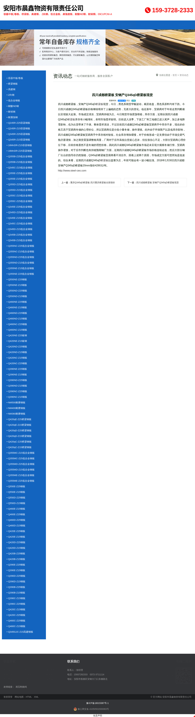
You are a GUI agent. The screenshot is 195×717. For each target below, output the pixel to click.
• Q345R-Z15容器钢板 (18, 139)
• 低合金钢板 (13, 100)
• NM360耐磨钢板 (16, 413)
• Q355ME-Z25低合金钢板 (20, 480)
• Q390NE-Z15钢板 (17, 374)
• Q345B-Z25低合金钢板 (20, 234)
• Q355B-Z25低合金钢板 (20, 156)
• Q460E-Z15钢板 (16, 508)
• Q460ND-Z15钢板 (17, 318)
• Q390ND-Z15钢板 (17, 385)
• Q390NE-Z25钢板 (17, 369)
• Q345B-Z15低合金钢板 (20, 240)
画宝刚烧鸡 (21, 687)
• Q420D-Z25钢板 (16, 542)
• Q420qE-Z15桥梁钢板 (19, 424)
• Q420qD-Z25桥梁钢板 (19, 430)
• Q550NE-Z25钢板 (17, 279)
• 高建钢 (11, 89)
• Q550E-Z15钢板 (16, 492)
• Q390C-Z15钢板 (16, 598)
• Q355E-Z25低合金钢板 (20, 173)
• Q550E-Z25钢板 (16, 486)
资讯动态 (126, 24)
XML (36, 697)
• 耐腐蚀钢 (12, 117)
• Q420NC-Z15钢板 (17, 357)
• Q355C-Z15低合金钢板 (20, 195)
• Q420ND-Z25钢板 (17, 346)
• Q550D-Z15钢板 (16, 503)
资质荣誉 (145, 24)
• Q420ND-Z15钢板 (17, 352)
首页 (175, 75)
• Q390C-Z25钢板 (16, 603)
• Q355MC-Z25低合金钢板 (21, 458)
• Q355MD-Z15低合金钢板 (21, 469)
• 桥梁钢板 (12, 83)
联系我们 (184, 24)
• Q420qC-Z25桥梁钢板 (19, 441)
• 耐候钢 (11, 111)
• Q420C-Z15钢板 (16, 609)
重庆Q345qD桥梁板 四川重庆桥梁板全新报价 (92, 182)
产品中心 (50, 24)
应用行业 (88, 24)
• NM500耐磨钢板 (16, 402)
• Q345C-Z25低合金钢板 (20, 223)
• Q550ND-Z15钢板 (17, 296)
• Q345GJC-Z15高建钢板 (20, 631)
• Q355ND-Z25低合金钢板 (20, 257)
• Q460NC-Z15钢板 (17, 329)
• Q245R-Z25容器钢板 (18, 122)
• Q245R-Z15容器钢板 (18, 128)
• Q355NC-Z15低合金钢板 (20, 251)
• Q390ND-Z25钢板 (17, 380)
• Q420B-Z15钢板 (16, 559)
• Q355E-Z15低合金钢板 (20, 178)
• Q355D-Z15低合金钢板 (20, 190)
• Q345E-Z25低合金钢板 (20, 206)
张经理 (79, 670)
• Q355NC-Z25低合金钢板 (20, 245)
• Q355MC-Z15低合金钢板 (21, 452)
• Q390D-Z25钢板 (16, 575)
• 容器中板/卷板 (15, 78)
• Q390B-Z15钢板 (16, 592)
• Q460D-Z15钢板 (16, 525)
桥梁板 (99, 104)
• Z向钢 (11, 94)
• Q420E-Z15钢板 (16, 536)
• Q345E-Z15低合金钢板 (20, 218)
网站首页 (11, 24)
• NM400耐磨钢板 (16, 408)
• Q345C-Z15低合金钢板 (20, 167)
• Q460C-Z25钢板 (16, 620)
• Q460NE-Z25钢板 (17, 301)
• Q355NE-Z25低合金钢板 (20, 273)
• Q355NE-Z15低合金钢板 (20, 268)
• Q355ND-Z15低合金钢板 (20, 262)
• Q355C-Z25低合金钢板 (20, 201)
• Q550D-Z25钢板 (16, 497)
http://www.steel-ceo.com (72, 170)
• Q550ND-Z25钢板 (17, 290)
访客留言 (164, 24)
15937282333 (81, 674)
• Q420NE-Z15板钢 (17, 341)
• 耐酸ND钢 (13, 106)
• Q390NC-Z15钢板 (17, 396)
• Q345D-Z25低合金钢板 (20, 212)
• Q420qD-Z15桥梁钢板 (19, 436)
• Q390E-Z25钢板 (16, 564)
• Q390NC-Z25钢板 (17, 391)
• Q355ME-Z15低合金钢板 (20, 475)
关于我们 (31, 24)
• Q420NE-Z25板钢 (17, 335)
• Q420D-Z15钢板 (16, 547)
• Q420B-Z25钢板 (16, 553)
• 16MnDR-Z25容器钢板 (19, 150)
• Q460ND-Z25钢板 (17, 313)
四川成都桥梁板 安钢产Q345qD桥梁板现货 (157, 182)
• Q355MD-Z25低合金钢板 (21, 464)
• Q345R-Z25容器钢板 (18, 134)
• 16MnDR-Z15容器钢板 (19, 145)
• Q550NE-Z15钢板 (17, 285)
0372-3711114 (97, 674)
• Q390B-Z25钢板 (16, 587)
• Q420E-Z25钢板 (16, 531)
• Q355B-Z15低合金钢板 (20, 162)
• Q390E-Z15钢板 (16, 570)
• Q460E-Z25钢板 (16, 514)
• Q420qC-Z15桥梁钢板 (19, 447)
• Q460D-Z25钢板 (16, 520)
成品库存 (69, 24)
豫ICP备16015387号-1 (97, 703)
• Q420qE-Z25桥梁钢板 (19, 419)
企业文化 (107, 24)
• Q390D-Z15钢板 (16, 581)
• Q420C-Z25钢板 (16, 615)
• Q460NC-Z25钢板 (17, 324)
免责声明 (97, 715)
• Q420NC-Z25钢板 (17, 363)
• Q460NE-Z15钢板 (17, 307)
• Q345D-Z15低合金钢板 (20, 229)
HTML (29, 697)
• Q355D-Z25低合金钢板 (20, 184)
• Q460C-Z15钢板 (16, 626)
